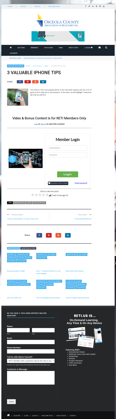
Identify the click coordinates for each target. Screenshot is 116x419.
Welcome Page (54, 6)
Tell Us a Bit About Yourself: (20, 357)
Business (11, 254)
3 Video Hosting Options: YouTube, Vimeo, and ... (23, 219)
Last (33, 334)
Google (21, 258)
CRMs (61, 48)
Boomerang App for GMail (16, 271)
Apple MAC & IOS (19, 202)
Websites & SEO (24, 284)
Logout (23, 6)
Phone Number (14, 347)
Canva (78, 281)
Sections (21, 48)
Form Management (54, 281)
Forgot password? (81, 183)
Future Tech (71, 284)
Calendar (13, 53)
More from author (28, 248)
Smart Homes (71, 254)
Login (10, 6)
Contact (73, 416)
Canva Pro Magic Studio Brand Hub (77, 298)
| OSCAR (88, 48)
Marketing (41, 254)
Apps (72, 281)
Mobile (29, 202)
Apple (10, 66)
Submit (11, 402)
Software (11, 261)
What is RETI (73, 48)
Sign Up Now (61, 416)
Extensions (12, 258)
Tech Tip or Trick (39, 202)
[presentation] (68, 164)
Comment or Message (18, 369)
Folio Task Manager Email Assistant (48, 298)
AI (67, 281)
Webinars (34, 48)
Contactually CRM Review (82, 219)
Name (10, 326)
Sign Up (37, 6)
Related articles (14, 248)
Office (29, 258)
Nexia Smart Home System (74, 271)
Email (10, 338)
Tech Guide (48, 48)
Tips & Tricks (18, 66)
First (8, 334)
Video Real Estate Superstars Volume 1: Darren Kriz (43, 58)
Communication (22, 254)
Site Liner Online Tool (14, 298)
